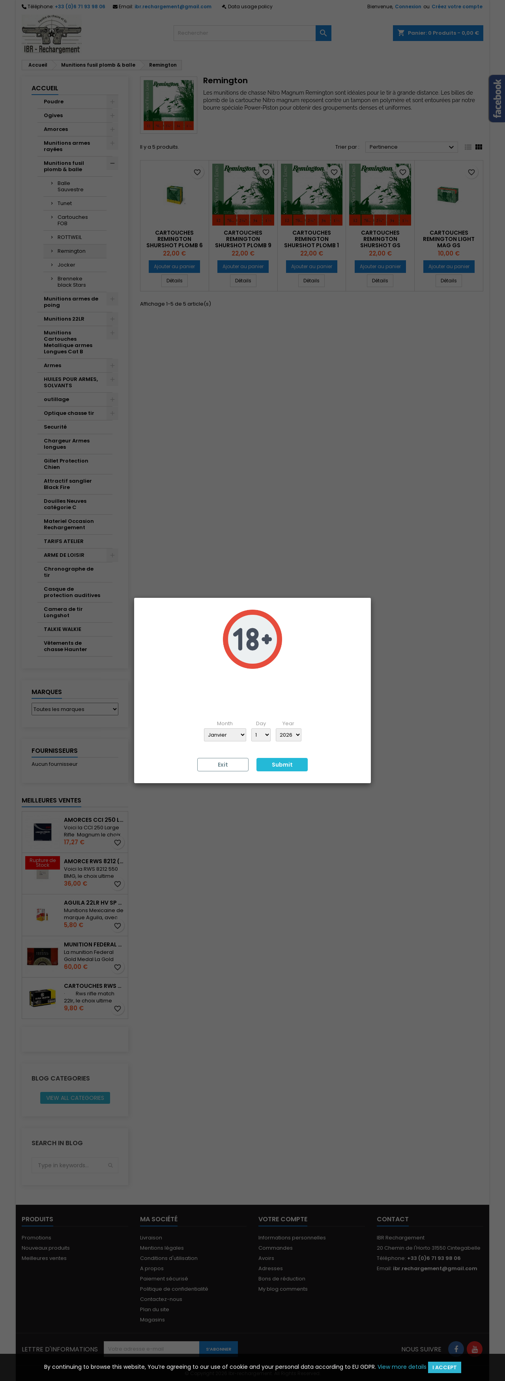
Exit (223, 765)
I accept (444, 1367)
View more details (402, 1367)
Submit (282, 765)
